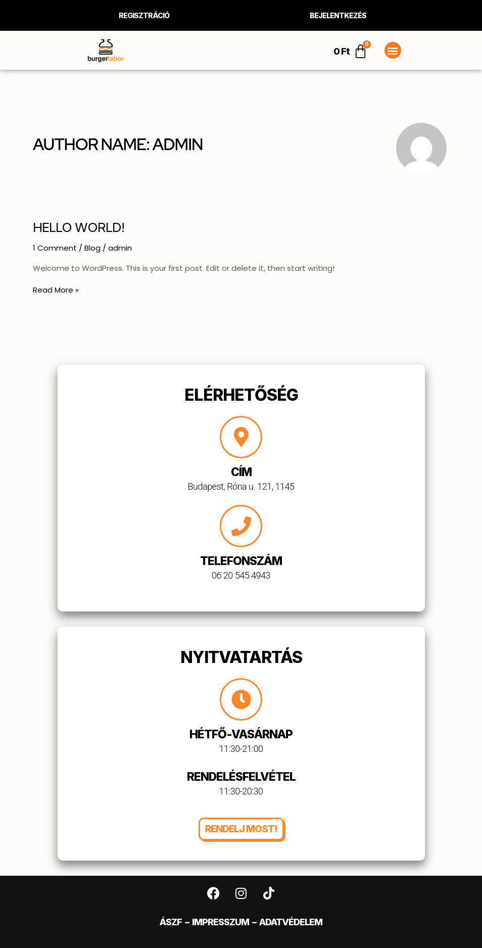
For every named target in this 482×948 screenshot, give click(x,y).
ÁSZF (171, 922)
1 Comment (55, 248)
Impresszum (220, 922)
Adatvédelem (290, 922)
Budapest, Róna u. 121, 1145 (241, 486)
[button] (392, 50)
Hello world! (78, 227)
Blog (92, 248)
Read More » (56, 290)
